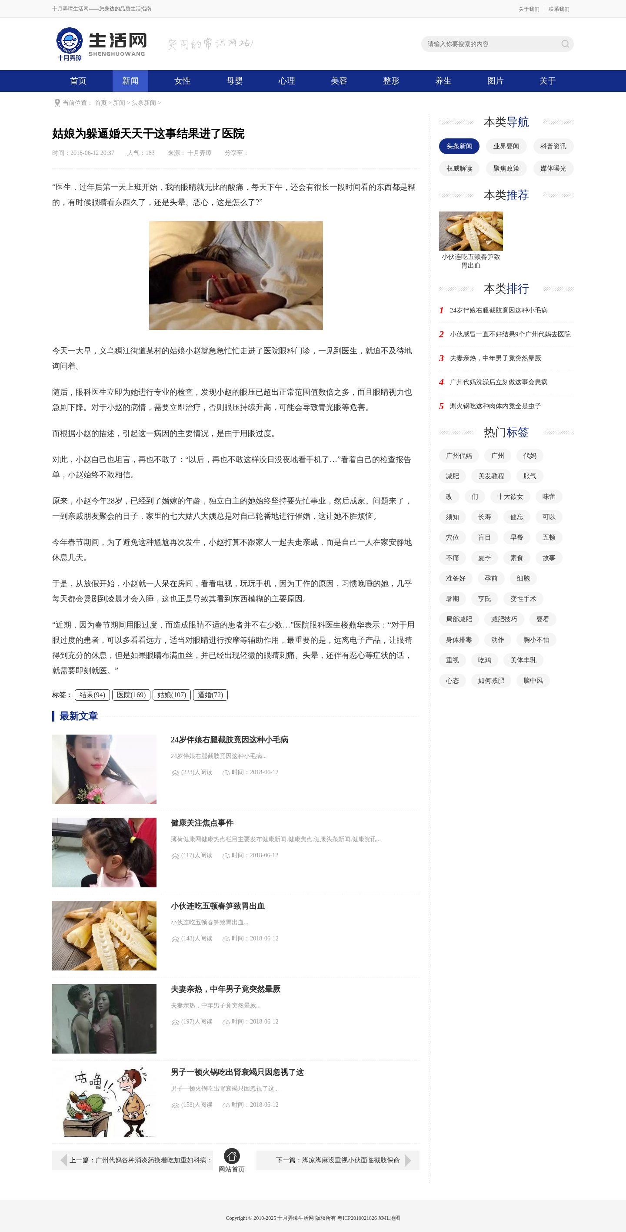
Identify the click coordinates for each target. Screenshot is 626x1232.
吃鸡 (484, 660)
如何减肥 (491, 680)
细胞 (523, 578)
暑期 (452, 598)
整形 (391, 80)
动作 (497, 639)
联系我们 (559, 9)
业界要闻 (506, 146)
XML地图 (389, 1218)
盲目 (484, 537)
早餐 (516, 537)
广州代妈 (459, 455)
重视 (452, 660)
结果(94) (92, 694)
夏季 (484, 557)
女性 (182, 80)
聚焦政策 (506, 168)
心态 (452, 680)
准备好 (456, 578)
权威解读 (459, 168)
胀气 (529, 476)
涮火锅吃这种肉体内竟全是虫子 (495, 406)
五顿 (549, 537)
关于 (547, 80)
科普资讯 (553, 146)
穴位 (452, 537)
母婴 (234, 80)
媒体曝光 (553, 168)
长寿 (484, 517)
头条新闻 (144, 103)
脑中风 (533, 680)
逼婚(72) (210, 694)
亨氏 (484, 598)
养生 (443, 80)
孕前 (491, 578)
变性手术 (523, 598)
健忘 (516, 517)
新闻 (130, 80)
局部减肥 (459, 619)
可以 (549, 517)
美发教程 (491, 476)
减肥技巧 (504, 619)
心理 (287, 80)
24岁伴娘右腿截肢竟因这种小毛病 (499, 310)
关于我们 (529, 9)
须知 (452, 517)
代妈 (529, 455)
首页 (78, 80)
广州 (497, 455)
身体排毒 (459, 639)
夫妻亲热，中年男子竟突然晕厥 (495, 358)
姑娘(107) (171, 694)
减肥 (452, 476)
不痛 (452, 557)
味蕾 (549, 496)
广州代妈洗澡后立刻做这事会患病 (499, 382)
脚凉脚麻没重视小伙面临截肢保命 (351, 1160)
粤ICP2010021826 (357, 1218)
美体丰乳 (523, 660)
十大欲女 (510, 496)
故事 (549, 557)
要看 (542, 619)
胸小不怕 (536, 639)
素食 (516, 557)
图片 (495, 80)
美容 (339, 80)
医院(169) (131, 694)
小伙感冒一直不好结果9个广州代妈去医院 (510, 334)
